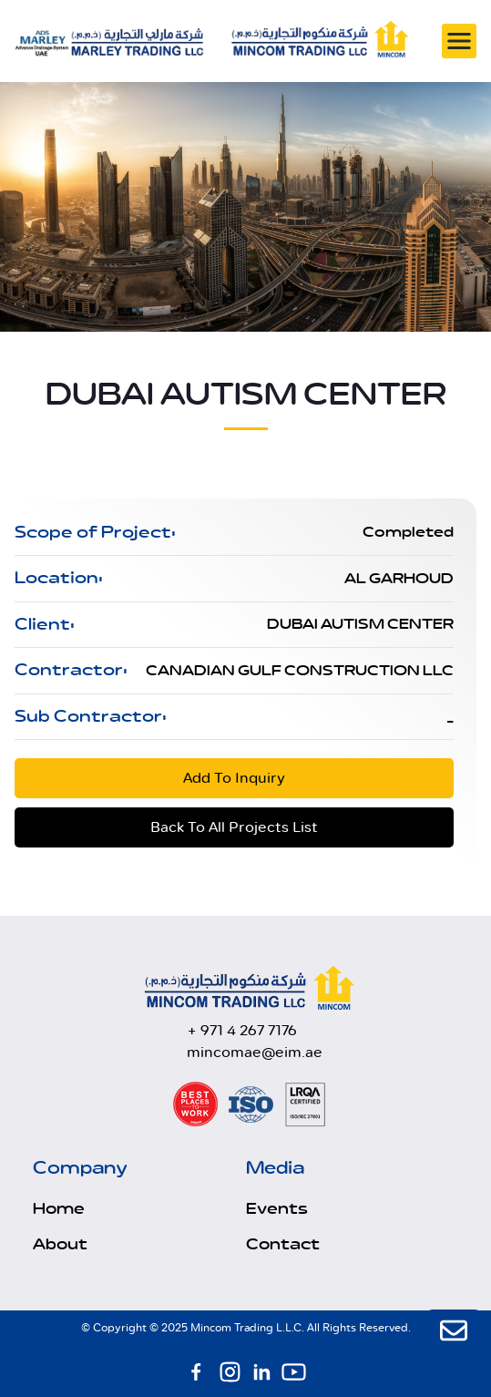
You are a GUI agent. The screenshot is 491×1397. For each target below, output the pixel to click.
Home (59, 1209)
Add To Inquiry (234, 777)
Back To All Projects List (234, 827)
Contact (283, 1245)
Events (277, 1209)
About (60, 1245)
